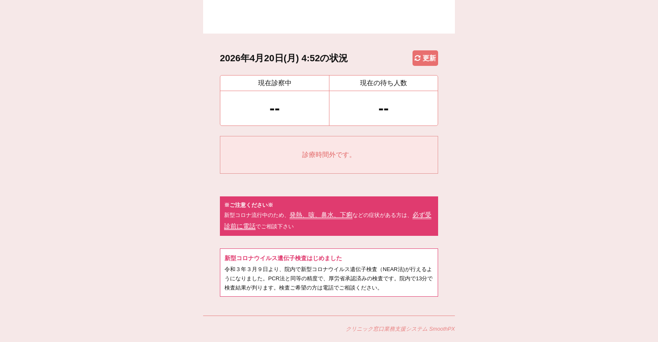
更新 (425, 58)
